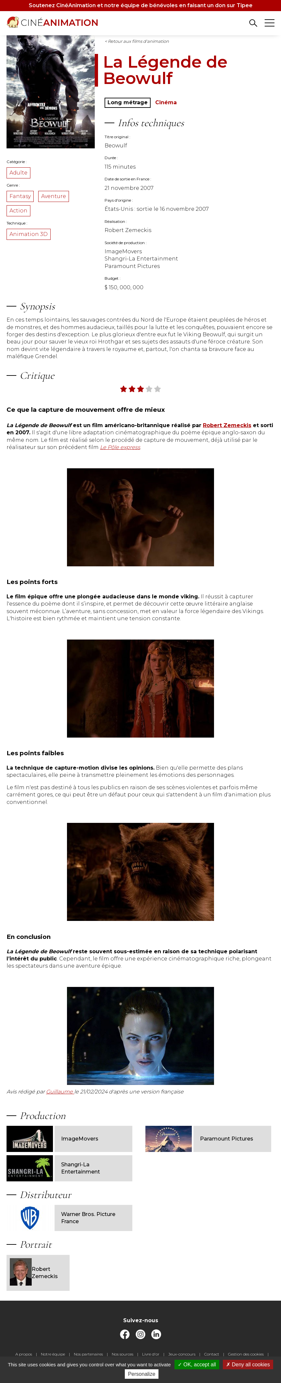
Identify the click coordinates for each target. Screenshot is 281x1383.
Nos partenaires (88, 1354)
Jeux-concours (181, 1354)
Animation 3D (28, 234)
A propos (23, 1354)
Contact (211, 1354)
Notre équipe (53, 1354)
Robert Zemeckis (34, 1273)
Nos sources (122, 1354)
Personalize (142, 1374)
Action (18, 211)
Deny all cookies (248, 1364)
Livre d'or (150, 1354)
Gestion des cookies (246, 1354)
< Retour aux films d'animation (137, 41)
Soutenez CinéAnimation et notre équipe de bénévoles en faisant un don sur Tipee (141, 5)
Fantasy (20, 196)
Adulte (18, 173)
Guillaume (60, 1092)
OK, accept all (197, 1364)
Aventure (53, 196)
